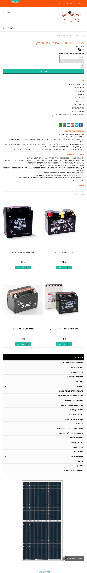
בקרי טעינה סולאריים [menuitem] (75, 377)
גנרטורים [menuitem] (79, 423)
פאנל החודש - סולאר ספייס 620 (74, 559)
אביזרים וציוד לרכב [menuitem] (76, 456)
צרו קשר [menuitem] (60, 3)
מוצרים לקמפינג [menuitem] (77, 442)
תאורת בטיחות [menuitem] (77, 447)
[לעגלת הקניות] (9, 28)
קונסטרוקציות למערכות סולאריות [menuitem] (70, 395)
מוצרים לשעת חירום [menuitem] (75, 414)
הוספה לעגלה (61, 267)
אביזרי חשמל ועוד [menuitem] (76, 437)
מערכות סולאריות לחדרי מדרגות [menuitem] (71, 433)
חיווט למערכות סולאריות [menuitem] (74, 400)
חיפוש (9, 13)
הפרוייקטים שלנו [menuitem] (70, 3)
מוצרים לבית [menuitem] (78, 451)
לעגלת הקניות (7, 28)
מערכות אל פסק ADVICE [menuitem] (73, 470)
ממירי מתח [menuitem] (79, 381)
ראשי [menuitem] (79, 3)
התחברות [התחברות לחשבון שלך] (15, 1)
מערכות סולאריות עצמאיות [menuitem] (73, 363)
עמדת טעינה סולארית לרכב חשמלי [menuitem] (70, 428)
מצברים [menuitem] (80, 386)
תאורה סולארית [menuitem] (77, 372)
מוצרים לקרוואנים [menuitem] (76, 409)
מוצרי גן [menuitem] (80, 465)
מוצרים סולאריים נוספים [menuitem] (74, 419)
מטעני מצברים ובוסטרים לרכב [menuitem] (72, 405)
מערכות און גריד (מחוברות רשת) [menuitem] (71, 391)
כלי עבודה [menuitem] (79, 461)
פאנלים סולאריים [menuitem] (77, 367)
